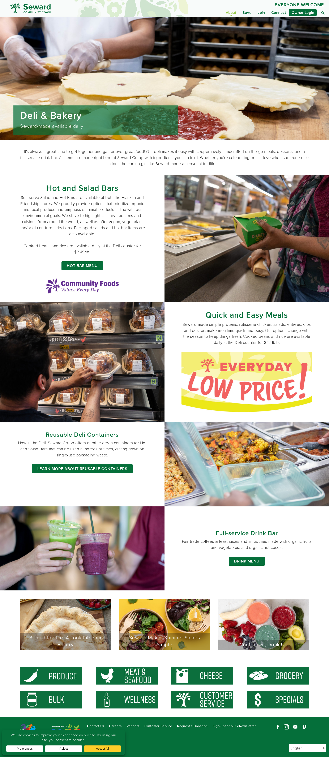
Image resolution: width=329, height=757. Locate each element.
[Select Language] (307, 748)
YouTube (295, 727)
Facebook (277, 727)
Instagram (286, 727)
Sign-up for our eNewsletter (234, 726)
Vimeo (304, 727)
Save (247, 12)
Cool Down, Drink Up (263, 624)
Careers (115, 726)
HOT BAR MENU (82, 266)
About (231, 12)
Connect (278, 12)
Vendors (133, 726)
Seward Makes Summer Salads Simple (164, 624)
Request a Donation (192, 726)
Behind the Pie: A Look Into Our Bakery (65, 624)
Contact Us (95, 726)
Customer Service (158, 726)
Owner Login (303, 12)
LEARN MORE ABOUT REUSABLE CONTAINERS (82, 469)
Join (261, 12)
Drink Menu (247, 561)
